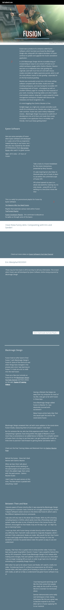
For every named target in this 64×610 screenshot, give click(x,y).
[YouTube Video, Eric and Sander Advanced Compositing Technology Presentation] (18, 240)
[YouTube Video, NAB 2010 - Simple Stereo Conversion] (18, 289)
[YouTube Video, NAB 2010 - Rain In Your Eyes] (46, 289)
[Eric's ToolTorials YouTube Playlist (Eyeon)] (46, 332)
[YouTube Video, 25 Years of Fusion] (46, 142)
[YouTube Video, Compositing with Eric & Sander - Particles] (46, 240)
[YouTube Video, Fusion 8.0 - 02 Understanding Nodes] (46, 363)
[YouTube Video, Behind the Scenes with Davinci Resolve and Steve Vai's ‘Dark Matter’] (46, 463)
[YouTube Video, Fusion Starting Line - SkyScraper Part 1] (18, 311)
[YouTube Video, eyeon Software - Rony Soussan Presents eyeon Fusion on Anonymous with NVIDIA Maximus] (18, 169)
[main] (32, 34)
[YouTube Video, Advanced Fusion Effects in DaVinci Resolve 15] (18, 397)
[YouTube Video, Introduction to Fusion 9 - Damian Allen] (18, 589)
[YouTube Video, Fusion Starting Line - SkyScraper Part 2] (46, 311)
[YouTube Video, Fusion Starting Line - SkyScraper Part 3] (18, 333)
